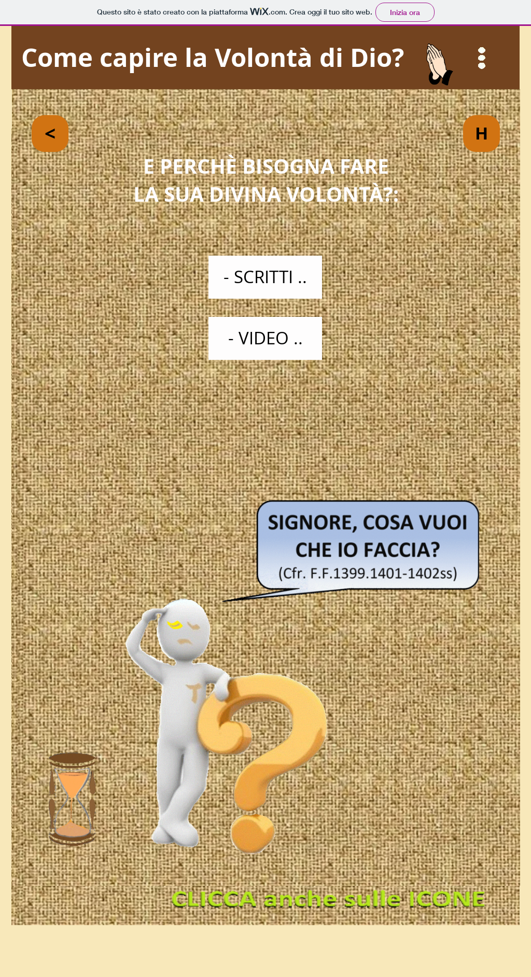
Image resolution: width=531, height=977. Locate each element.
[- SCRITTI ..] (265, 277)
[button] (482, 58)
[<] (50, 133)
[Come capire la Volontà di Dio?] (265, 57)
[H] (481, 133)
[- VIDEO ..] (265, 338)
